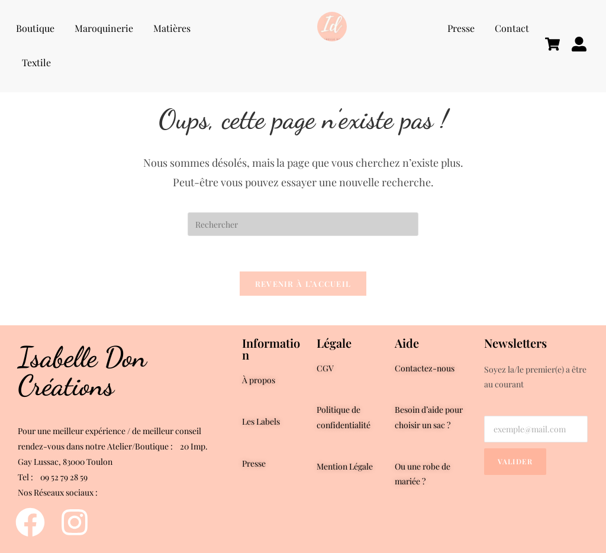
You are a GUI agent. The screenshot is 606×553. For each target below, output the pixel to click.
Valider (515, 461)
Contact (512, 28)
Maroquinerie (104, 28)
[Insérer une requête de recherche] (303, 224)
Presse (461, 28)
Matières (172, 28)
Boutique (35, 28)
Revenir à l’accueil (303, 284)
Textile (36, 62)
